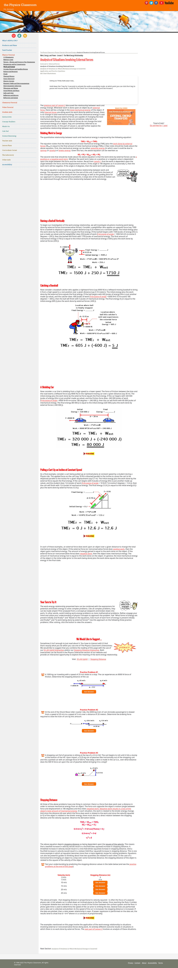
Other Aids (6, 160)
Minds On (6, 126)
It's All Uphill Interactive (54, 650)
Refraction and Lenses (10, 98)
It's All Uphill (82, 659)
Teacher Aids (7, 141)
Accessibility (7, 165)
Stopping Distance (98, 659)
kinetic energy (64, 150)
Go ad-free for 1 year (159, 125)
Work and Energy (9, 67)
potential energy (98, 148)
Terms (160, 963)
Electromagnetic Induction (12, 86)
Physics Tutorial (8, 55)
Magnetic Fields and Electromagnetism (16, 83)
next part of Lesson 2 (93, 929)
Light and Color (8, 93)
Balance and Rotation (10, 71)
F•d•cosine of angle (106, 234)
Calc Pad (5, 131)
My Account (9, 9)
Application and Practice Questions (52, 71)
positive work (119, 549)
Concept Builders (8, 122)
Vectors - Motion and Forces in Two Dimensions (19, 62)
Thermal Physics (8, 76)
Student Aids (7, 112)
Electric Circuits (8, 81)
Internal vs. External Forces (50, 64)
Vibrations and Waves (10, 88)
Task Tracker (7, 50)
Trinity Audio (61, 81)
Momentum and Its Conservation (14, 64)
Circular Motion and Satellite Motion (15, 69)
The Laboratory (8, 155)
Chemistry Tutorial (9, 103)
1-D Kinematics (8, 57)
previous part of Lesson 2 (54, 105)
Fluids (5, 74)
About (144, 963)
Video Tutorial (7, 107)
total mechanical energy (80, 110)
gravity (52, 150)
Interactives (7, 117)
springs (43, 150)
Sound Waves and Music (11, 90)
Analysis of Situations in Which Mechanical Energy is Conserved (62, 69)
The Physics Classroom (47, 52)
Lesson (97, 161)
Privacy (130, 963)
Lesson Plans (7, 146)
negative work (86, 553)
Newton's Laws (8, 59)
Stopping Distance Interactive (86, 650)
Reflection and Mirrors (11, 95)
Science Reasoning (9, 136)
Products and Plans (9, 45)
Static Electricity (9, 79)
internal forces (50, 112)
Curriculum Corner (9, 150)
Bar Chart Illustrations (48, 73)
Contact (137, 963)
